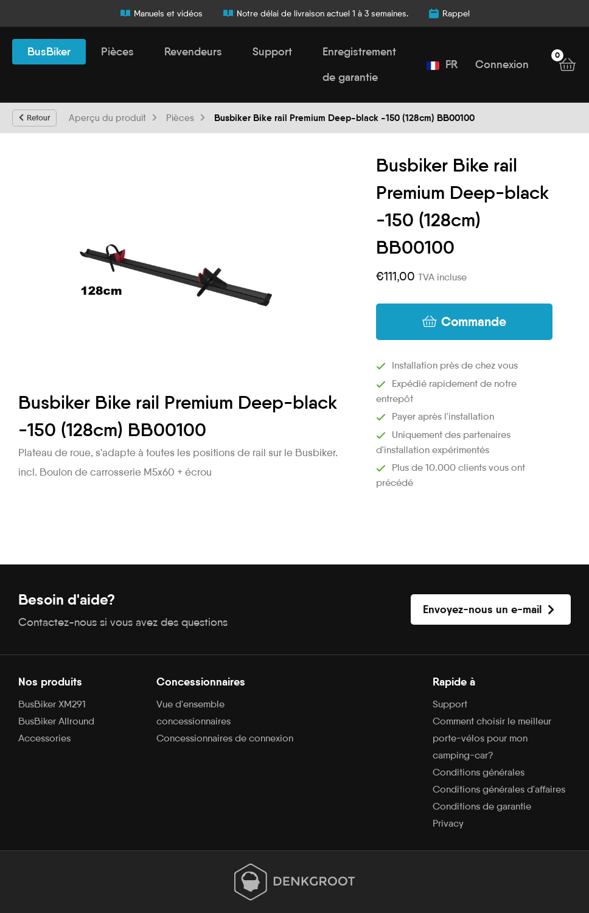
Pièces (117, 51)
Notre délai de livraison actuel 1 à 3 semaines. (315, 13)
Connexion (502, 64)
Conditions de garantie (482, 806)
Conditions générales (479, 772)
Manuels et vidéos (161, 13)
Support (272, 51)
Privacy (448, 823)
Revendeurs (193, 51)
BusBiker (49, 51)
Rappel (449, 13)
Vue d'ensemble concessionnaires (193, 712)
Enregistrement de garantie (359, 64)
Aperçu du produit (107, 118)
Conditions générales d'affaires (499, 789)
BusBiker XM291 (52, 704)
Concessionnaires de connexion (224, 738)
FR (442, 64)
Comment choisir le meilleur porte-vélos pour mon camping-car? (492, 738)
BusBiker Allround (56, 721)
